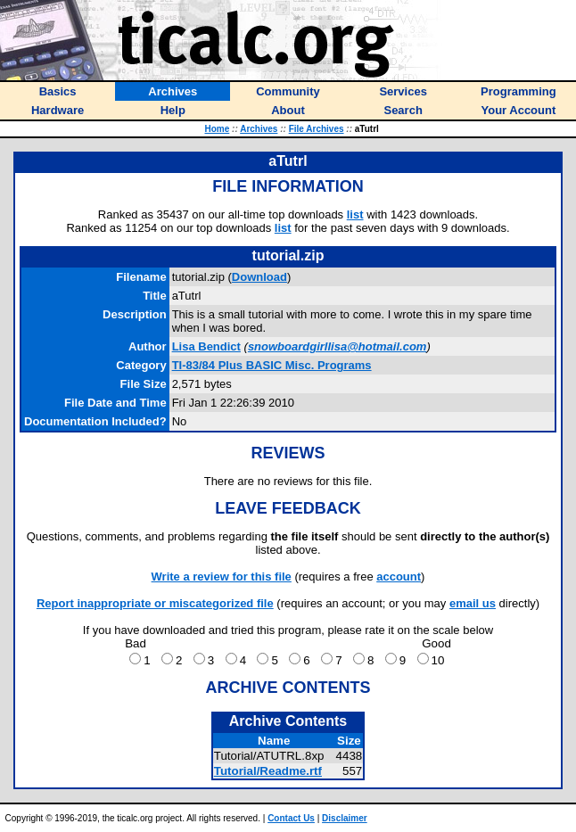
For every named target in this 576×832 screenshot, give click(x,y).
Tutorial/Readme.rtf (268, 771)
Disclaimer (344, 818)
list (355, 214)
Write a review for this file (222, 576)
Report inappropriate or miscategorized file (155, 603)
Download (259, 277)
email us (472, 603)
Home (217, 129)
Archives (258, 129)
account (398, 576)
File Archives (316, 129)
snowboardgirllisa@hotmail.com (337, 346)
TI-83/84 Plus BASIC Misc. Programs (272, 365)
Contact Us (291, 818)
